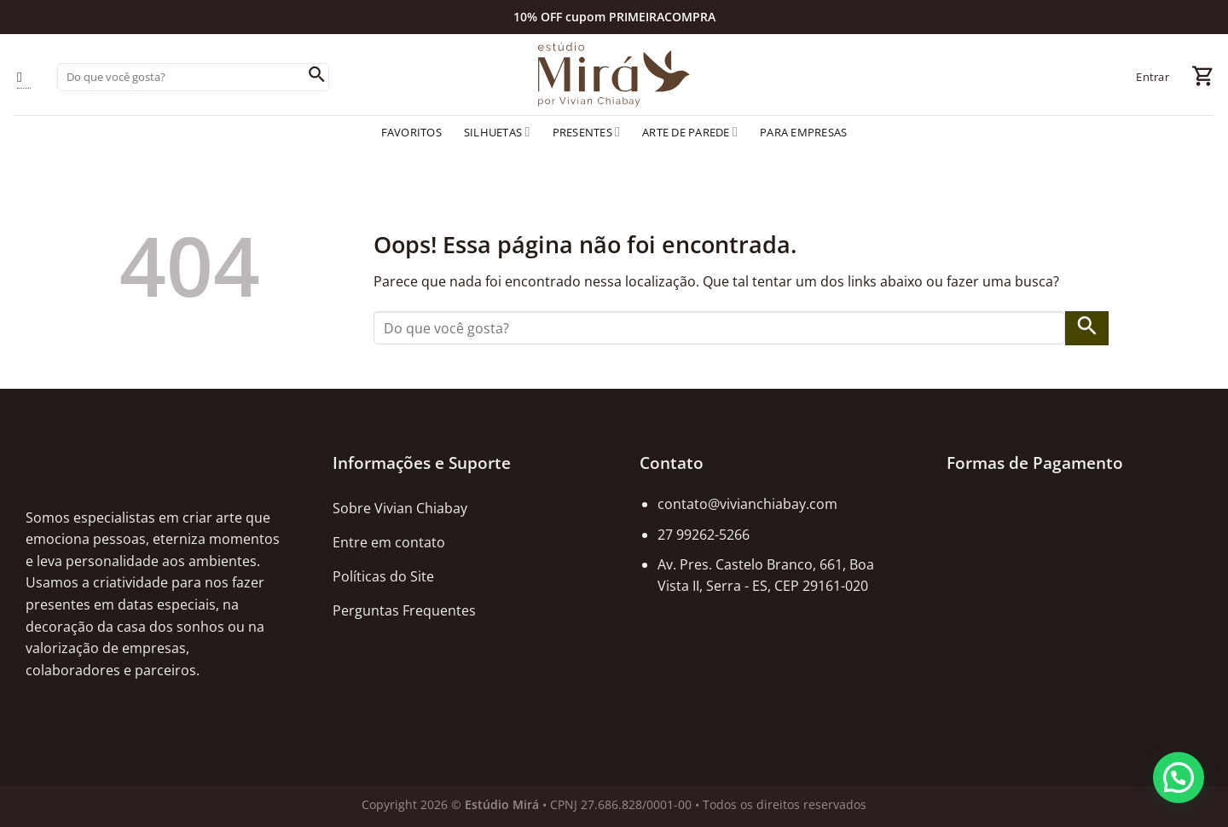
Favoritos (411, 132)
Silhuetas (497, 132)
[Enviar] (316, 76)
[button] (1178, 777)
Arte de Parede (690, 132)
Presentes (587, 132)
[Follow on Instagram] (24, 77)
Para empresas (803, 132)
